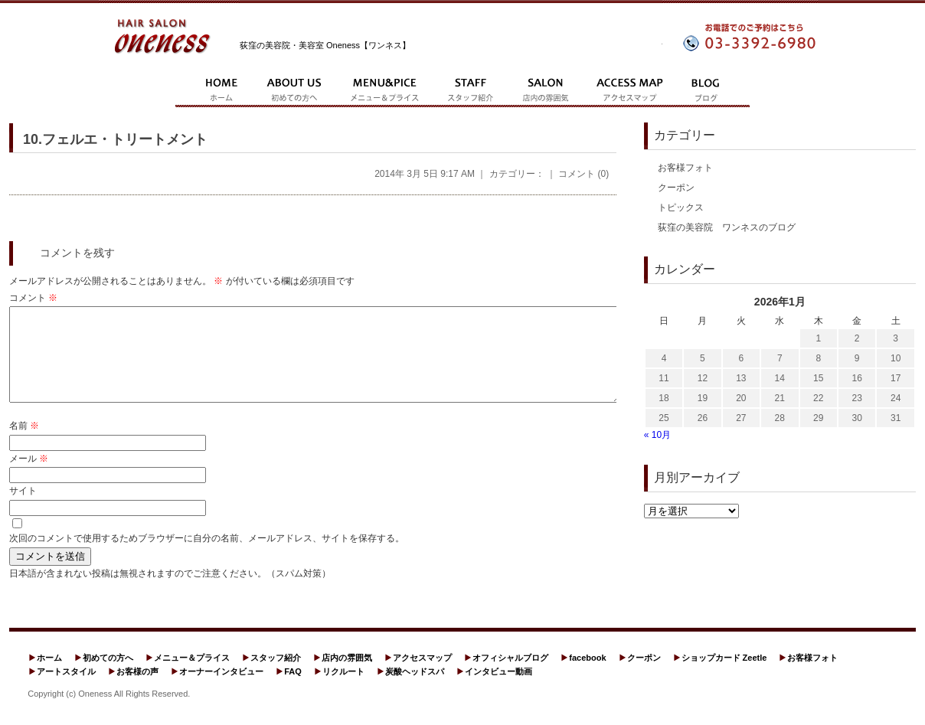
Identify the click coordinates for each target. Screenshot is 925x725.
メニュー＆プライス (192, 676)
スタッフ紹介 (275, 676)
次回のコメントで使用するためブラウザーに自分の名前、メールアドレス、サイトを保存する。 (206, 556)
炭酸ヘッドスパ (414, 689)
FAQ (293, 689)
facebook (587, 676)
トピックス (681, 207)
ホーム (49, 676)
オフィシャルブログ (510, 676)
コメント (33, 297)
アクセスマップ (422, 676)
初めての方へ (108, 676)
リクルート (343, 689)
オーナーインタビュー (221, 689)
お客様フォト (685, 167)
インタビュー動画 (498, 689)
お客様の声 (137, 689)
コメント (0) (583, 173)
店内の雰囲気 (347, 676)
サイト (23, 509)
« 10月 (657, 434)
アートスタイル (66, 689)
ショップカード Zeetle (724, 676)
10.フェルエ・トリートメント (115, 139)
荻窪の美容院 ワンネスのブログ (727, 227)
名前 (24, 444)
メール (28, 477)
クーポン (676, 187)
